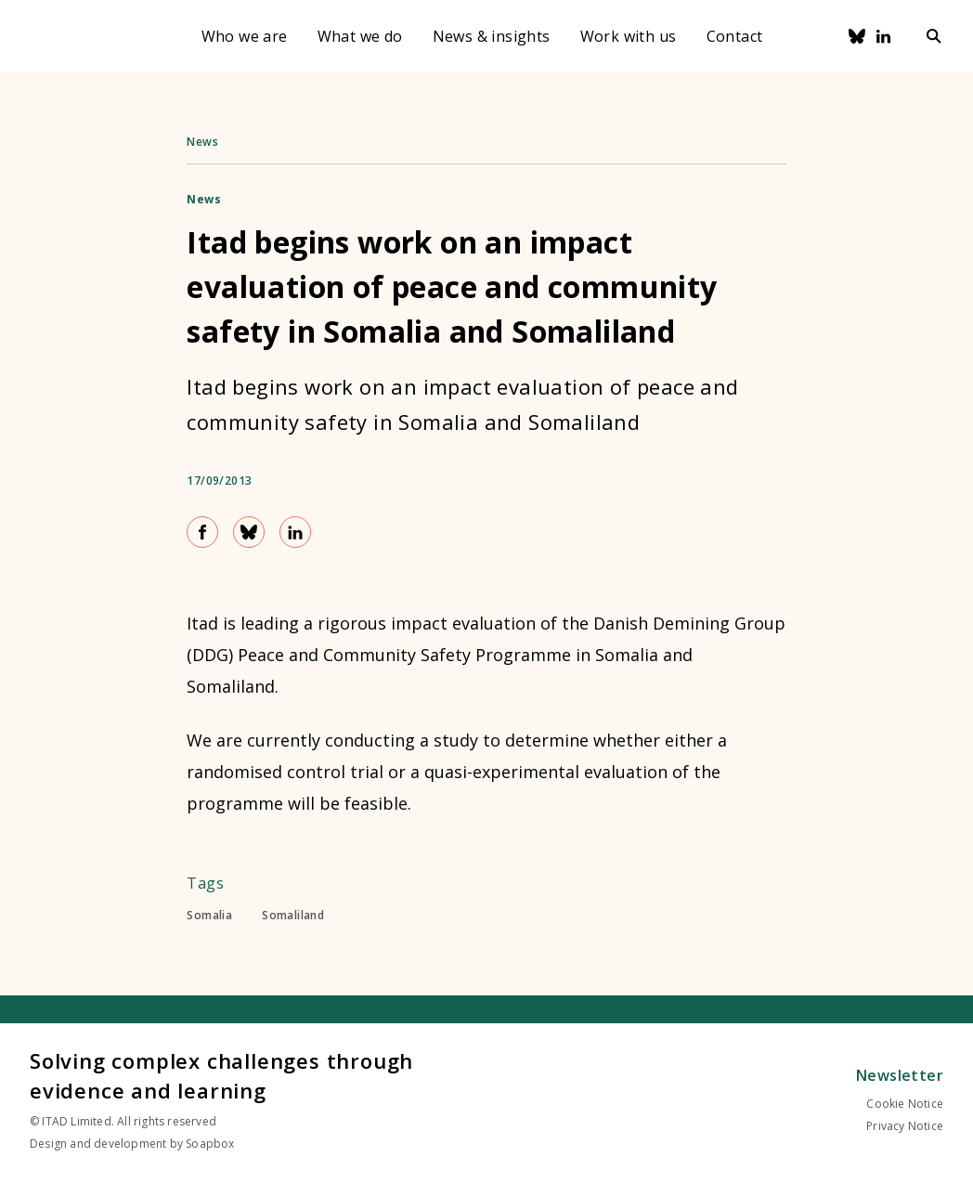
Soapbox (210, 1143)
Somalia (209, 915)
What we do (360, 36)
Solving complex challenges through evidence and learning (221, 1075)
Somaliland (293, 915)
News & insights (492, 36)
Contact (735, 36)
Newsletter (899, 1075)
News (202, 142)
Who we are (244, 36)
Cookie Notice (904, 1104)
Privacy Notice (904, 1126)
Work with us (628, 36)
